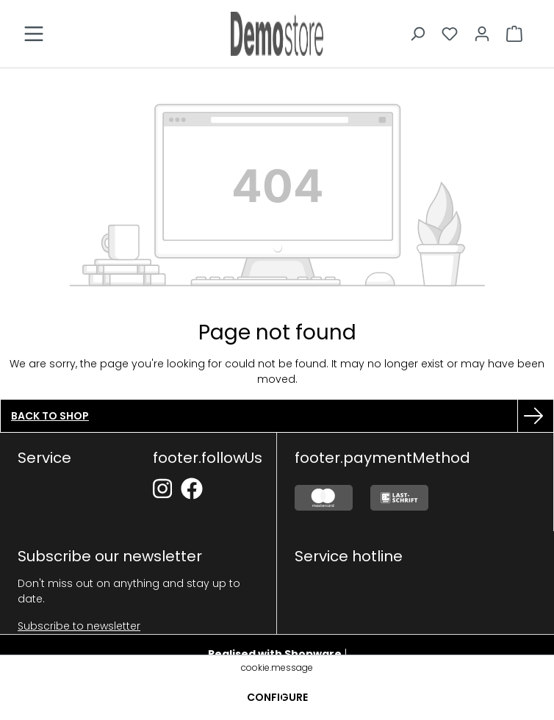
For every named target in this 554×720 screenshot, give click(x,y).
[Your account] (482, 33)
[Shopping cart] (514, 33)
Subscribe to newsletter (79, 626)
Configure (277, 697)
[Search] (417, 33)
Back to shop (50, 415)
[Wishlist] (450, 33)
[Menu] (34, 33)
